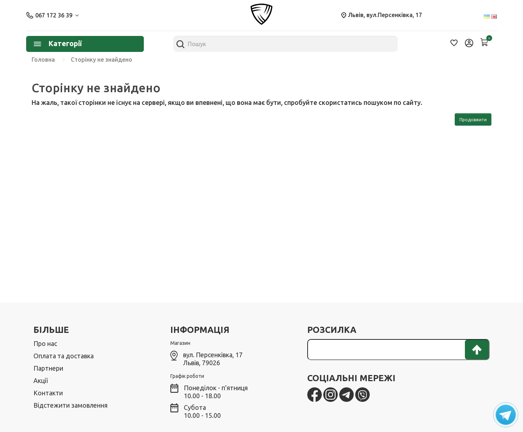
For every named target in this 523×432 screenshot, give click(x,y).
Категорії (58, 43)
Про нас (45, 343)
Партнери (48, 368)
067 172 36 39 (52, 15)
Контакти (48, 392)
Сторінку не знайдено (101, 59)
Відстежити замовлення (70, 405)
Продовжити (473, 119)
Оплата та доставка (63, 355)
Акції (40, 380)
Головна (43, 59)
